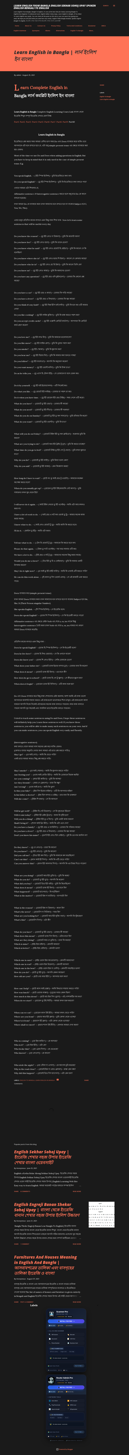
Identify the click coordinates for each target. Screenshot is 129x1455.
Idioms (47, 31)
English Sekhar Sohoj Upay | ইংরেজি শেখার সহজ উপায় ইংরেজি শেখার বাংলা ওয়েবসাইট (42, 1157)
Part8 (59, 122)
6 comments (25, 1191)
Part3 (28, 122)
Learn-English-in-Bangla (107, 99)
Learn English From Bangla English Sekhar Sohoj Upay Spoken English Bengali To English (55, 7)
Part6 (47, 122)
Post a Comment (26, 1302)
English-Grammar (20, 31)
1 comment (24, 1244)
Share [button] (102, 85)
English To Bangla (77, 31)
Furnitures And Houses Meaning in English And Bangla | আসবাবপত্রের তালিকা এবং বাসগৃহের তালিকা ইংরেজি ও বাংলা (45, 1265)
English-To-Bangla (105, 97)
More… (91, 31)
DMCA (102, 26)
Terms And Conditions (73, 26)
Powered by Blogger (64, 1449)
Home (16, 26)
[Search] (105, 5)
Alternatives (60, 31)
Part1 (16, 122)
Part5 (40, 122)
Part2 (22, 122)
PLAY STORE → (79, 1366)
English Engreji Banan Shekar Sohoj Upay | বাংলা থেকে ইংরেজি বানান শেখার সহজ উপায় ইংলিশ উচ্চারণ (46, 1210)
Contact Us (40, 26)
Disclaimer (90, 26)
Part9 (65, 122)
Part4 (34, 122)
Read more (77, 1191)
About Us (27, 26)
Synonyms (35, 31)
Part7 (53, 122)
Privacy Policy (54, 26)
